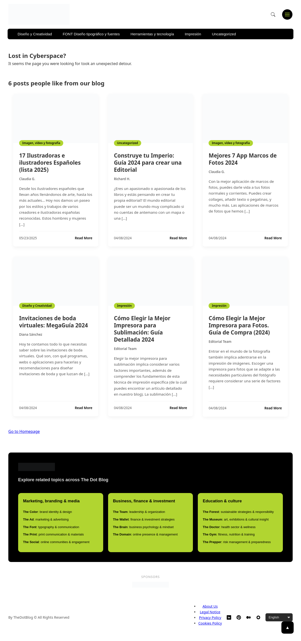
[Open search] (273, 14)
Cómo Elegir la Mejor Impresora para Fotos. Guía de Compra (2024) (239, 325)
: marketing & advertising (46, 519)
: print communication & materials (53, 534)
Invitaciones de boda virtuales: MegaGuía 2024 (53, 321)
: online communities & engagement (56, 542)
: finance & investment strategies (144, 519)
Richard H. (122, 178)
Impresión (193, 34)
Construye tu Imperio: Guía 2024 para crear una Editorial (148, 163)
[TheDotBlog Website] (258, 617)
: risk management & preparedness (237, 542)
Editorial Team (125, 348)
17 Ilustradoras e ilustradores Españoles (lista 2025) (50, 163)
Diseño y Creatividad (35, 34)
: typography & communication (51, 527)
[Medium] (248, 617)
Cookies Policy (210, 623)
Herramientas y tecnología (152, 34)
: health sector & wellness (229, 527)
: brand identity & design (47, 512)
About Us (210, 606)
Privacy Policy (210, 617)
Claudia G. (27, 178)
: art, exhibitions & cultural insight (236, 519)
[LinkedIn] (229, 617)
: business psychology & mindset (143, 527)
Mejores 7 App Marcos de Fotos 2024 (243, 159)
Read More (83, 238)
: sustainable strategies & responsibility (238, 512)
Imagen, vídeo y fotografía (41, 143)
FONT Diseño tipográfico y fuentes (91, 34)
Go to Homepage (24, 431)
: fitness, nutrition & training (229, 534)
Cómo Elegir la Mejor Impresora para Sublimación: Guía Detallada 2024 (142, 328)
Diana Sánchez (30, 334)
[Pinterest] (238, 617)
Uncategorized (224, 34)
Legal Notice (210, 612)
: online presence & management (145, 534)
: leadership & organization (139, 512)
